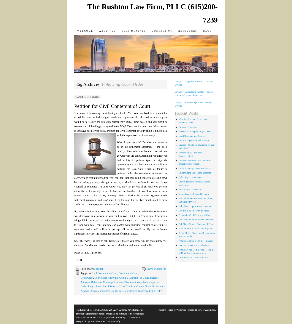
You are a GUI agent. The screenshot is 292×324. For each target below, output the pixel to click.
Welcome (85, 31)
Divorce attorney (133, 282)
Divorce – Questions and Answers (194, 140)
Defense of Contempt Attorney (107, 282)
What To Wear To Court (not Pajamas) (196, 241)
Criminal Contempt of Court (134, 277)
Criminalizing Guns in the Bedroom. (195, 172)
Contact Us (162, 31)
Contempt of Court (128, 273)
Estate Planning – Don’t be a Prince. (195, 168)
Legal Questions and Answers (192, 136)
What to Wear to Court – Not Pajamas (195, 228)
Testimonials (134, 31)
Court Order (87, 277)
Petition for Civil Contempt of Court (112, 106)
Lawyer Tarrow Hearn (185, 102)
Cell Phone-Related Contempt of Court (196, 224)
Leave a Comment (156, 268)
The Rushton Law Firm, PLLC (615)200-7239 (97, 310)
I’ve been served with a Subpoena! (194, 245)
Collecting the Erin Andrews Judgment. (196, 219)
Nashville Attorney (154, 286)
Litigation (98, 268)
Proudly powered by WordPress (172, 310)
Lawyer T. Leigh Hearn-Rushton (189, 81)
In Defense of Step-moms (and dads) (195, 131)
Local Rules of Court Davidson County (123, 286)
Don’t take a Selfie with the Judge (194, 210)
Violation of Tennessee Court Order (143, 291)
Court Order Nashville (106, 277)
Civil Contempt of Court (104, 273)
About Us (107, 31)
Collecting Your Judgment (190, 177)
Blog (207, 31)
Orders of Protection (188, 127)
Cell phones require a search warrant (195, 206)
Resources (187, 31)
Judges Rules (95, 286)
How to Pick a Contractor (190, 189)
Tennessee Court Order (111, 291)
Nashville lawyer (89, 291)
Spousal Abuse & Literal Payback (194, 194)
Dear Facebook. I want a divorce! (194, 257)
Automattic (210, 310)
